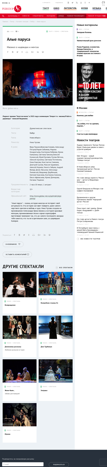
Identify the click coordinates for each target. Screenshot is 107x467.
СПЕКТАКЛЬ (64, 31)
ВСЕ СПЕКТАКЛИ (66, 268)
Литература (70, 8)
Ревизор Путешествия (96, 16)
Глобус (32, 22)
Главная (5, 22)
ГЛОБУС (56, 31)
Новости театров (88, 140)
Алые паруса (41, 22)
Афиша (61, 16)
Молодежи (51, 16)
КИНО (80, 29)
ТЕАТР (50, 31)
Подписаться (59, 465)
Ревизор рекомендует (75, 16)
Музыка (97, 8)
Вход (103, 5)
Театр (46, 8)
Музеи (84, 8)
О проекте (46, 2)
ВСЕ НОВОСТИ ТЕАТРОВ (90, 239)
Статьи (86, 29)
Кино (56, 8)
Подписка (59, 2)
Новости (25, 16)
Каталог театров (22, 22)
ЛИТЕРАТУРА (83, 112)
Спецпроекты (38, 16)
